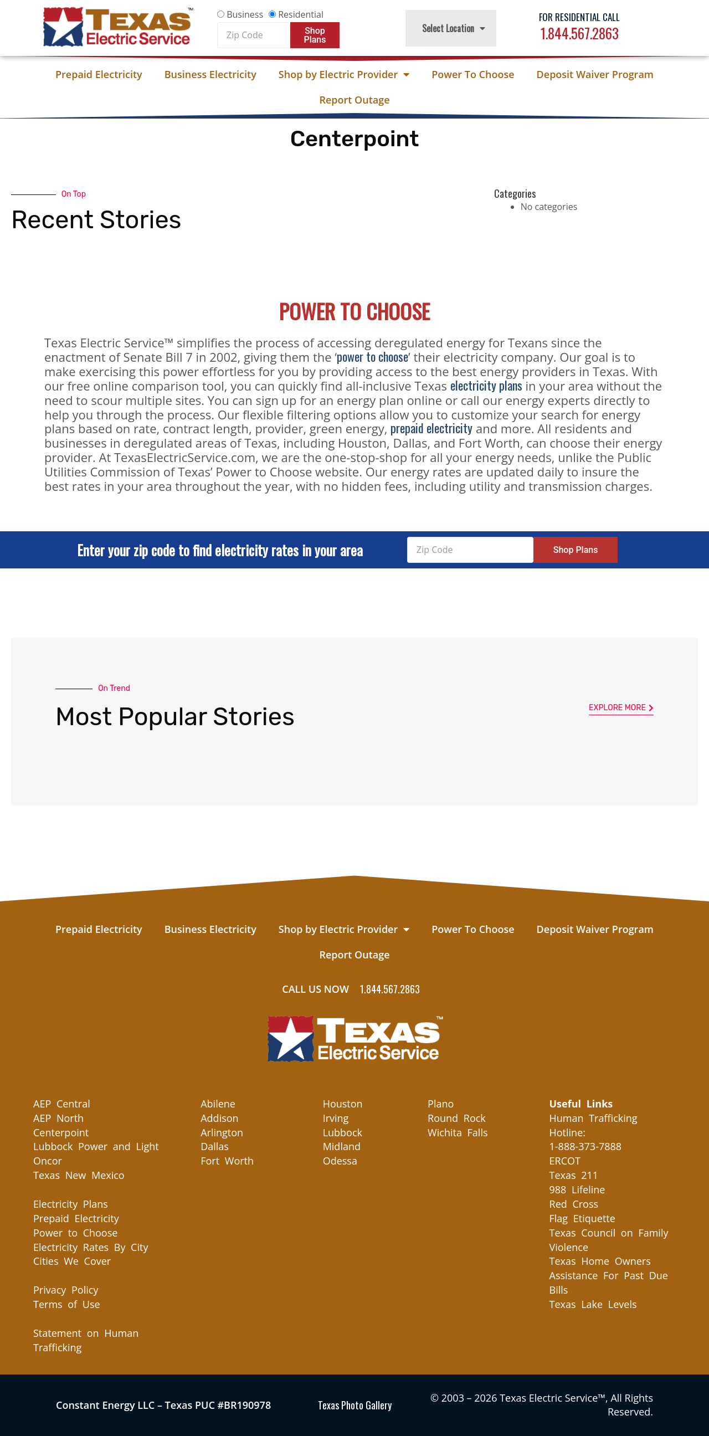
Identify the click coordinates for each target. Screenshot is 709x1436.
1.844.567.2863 (580, 33)
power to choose (372, 356)
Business (245, 14)
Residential (300, 14)
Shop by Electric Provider (344, 74)
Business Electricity (210, 74)
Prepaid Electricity (98, 74)
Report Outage (354, 99)
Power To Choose (472, 74)
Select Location (453, 28)
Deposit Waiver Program (595, 74)
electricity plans (486, 385)
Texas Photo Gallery (355, 1405)
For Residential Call (579, 17)
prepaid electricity (431, 428)
